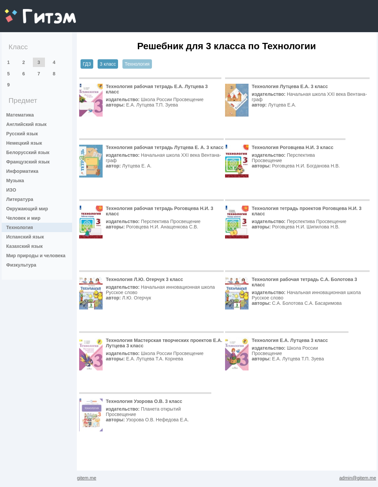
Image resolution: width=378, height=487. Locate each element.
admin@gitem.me (357, 478)
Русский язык (22, 133)
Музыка (15, 180)
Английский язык (26, 124)
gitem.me (22, 12)
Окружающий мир (27, 208)
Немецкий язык (24, 143)
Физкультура (21, 265)
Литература (20, 199)
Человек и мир (23, 218)
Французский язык (28, 161)
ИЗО (11, 190)
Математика (20, 115)
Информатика (22, 171)
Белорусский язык (28, 152)
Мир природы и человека (36, 255)
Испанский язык (25, 236)
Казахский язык (24, 246)
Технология (19, 227)
